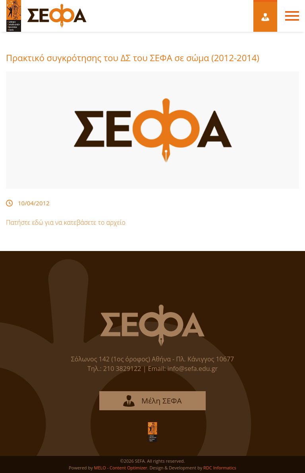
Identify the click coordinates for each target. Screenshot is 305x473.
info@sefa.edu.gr (193, 368)
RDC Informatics (219, 468)
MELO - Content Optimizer (120, 468)
